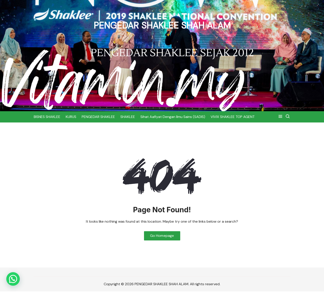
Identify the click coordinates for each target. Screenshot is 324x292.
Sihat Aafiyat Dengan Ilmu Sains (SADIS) (172, 116)
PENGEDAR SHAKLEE (98, 116)
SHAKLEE (127, 116)
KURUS (71, 116)
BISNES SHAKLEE (47, 116)
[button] (13, 279)
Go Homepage (162, 236)
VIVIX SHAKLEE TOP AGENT (233, 116)
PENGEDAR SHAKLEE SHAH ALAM (162, 25)
